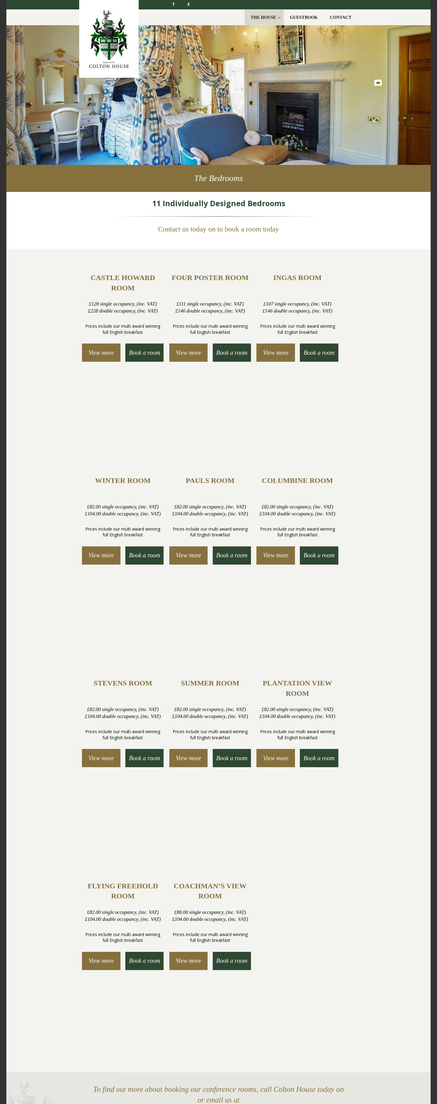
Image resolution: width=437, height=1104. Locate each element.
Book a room (144, 352)
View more (101, 352)
